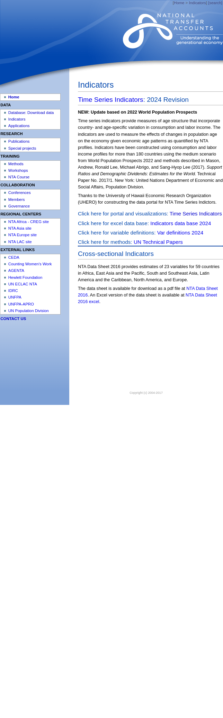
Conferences (19, 192)
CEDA (13, 257)
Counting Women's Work (30, 264)
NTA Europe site (22, 235)
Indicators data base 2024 (180, 223)
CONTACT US (13, 319)
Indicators (197, 3)
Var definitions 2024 (180, 233)
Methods (16, 164)
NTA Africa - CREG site (28, 222)
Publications (19, 141)
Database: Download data (31, 112)
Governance (19, 206)
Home (179, 3)
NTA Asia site (20, 228)
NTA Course (18, 177)
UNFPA (14, 297)
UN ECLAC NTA (22, 284)
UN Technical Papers (158, 242)
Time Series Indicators (110, 99)
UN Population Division (28, 311)
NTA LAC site (20, 242)
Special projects (22, 148)
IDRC (13, 291)
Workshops (18, 170)
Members (16, 199)
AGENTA (16, 270)
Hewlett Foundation (25, 277)
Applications (19, 126)
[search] (215, 3)
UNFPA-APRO (21, 304)
